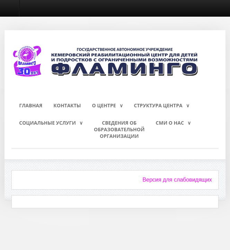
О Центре (104, 105)
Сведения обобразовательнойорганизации (119, 129)
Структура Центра (158, 105)
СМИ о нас (170, 122)
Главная (30, 105)
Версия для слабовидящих (177, 180)
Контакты (67, 105)
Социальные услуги (47, 122)
